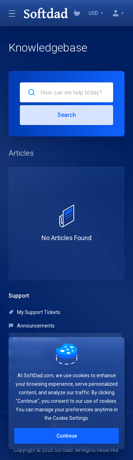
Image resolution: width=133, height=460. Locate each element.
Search (66, 115)
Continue (66, 436)
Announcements (32, 326)
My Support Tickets (34, 312)
